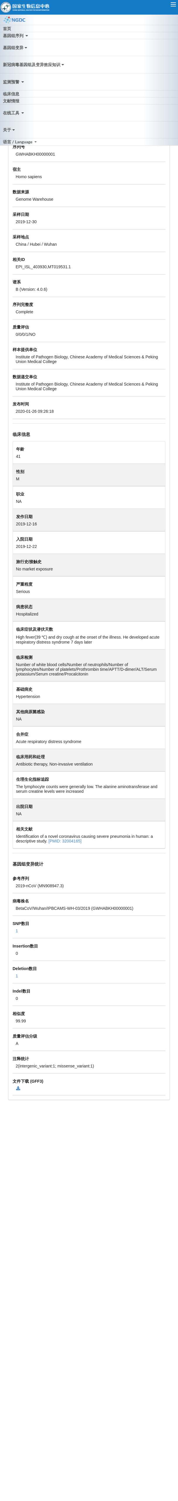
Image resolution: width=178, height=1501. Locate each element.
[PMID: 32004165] (65, 841)
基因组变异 (15, 47)
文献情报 (11, 100)
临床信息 (11, 93)
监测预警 (14, 81)
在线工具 (14, 112)
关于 (9, 129)
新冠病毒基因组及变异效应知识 (34, 64)
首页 (7, 28)
